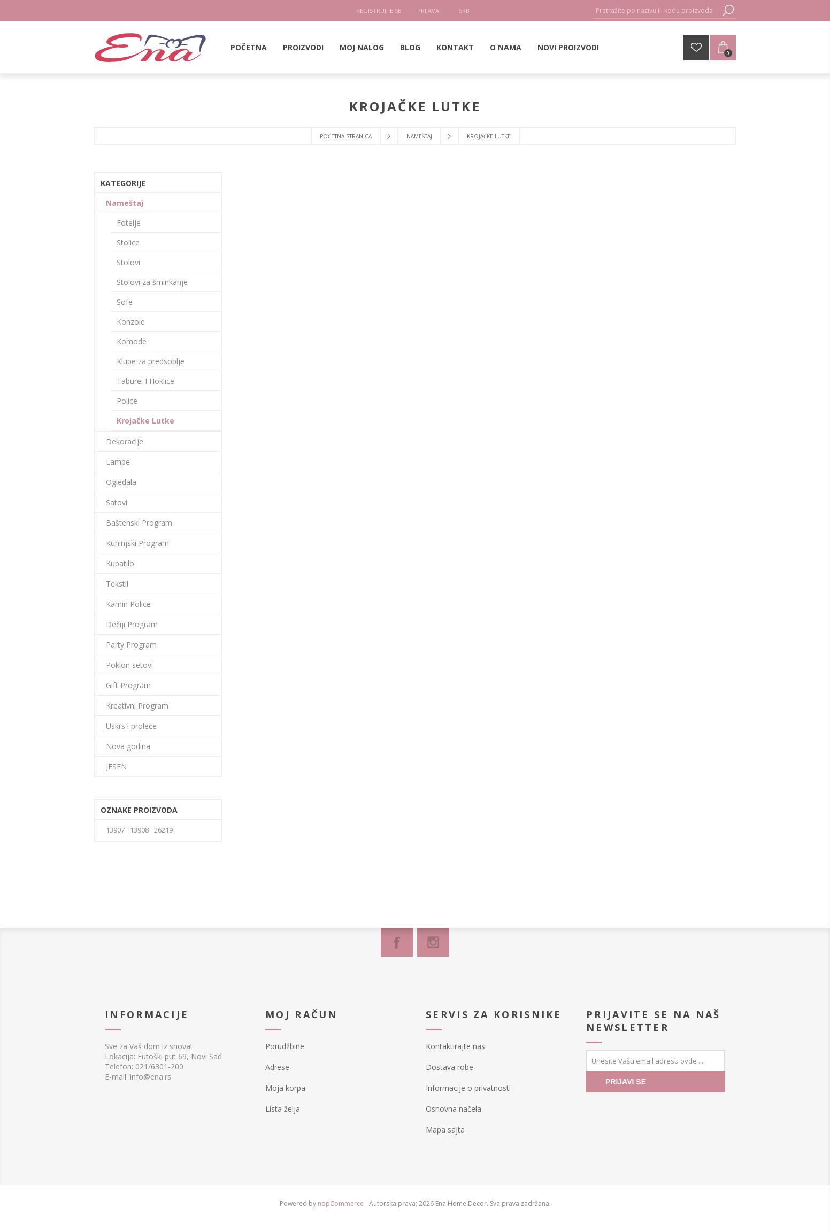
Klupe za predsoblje (151, 361)
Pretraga (728, 10)
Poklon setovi (129, 665)
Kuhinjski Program (137, 543)
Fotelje (129, 223)
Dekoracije (124, 441)
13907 (115, 830)
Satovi (116, 502)
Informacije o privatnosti (468, 1088)
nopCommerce (341, 1203)
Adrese (277, 1067)
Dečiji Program (132, 624)
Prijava (428, 10)
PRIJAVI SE (625, 1081)
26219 (163, 830)
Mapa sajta (445, 1130)
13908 (139, 830)
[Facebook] (397, 942)
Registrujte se (378, 10)
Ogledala (121, 482)
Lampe (118, 462)
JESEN (116, 766)
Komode (132, 341)
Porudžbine (284, 1046)
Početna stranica (346, 136)
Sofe (125, 302)
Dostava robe (449, 1067)
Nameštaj (124, 203)
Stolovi (128, 262)
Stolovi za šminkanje (152, 282)
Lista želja (282, 1109)
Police (127, 401)
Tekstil (117, 584)
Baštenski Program (139, 523)
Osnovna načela (453, 1109)
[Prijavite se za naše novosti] (655, 1060)
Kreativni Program (137, 705)
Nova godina (128, 746)
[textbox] (655, 10)
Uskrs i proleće (131, 726)
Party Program (131, 645)
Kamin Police (128, 604)
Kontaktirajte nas (455, 1046)
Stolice (128, 242)
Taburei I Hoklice (145, 381)
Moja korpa (285, 1088)
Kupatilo (120, 563)
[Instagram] (433, 942)
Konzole (131, 322)
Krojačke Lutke (145, 420)
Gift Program (128, 685)
